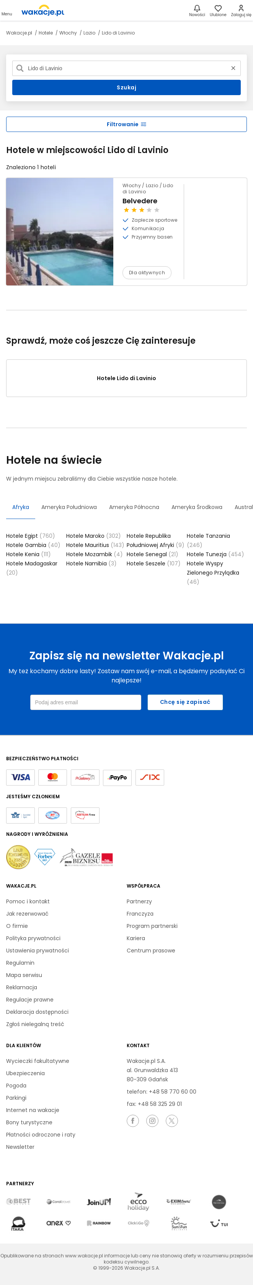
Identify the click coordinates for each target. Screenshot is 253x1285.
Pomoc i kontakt (28, 901)
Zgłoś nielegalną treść (35, 1024)
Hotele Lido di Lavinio (126, 378)
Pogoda (16, 1085)
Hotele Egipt (30, 536)
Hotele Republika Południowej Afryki (155, 540)
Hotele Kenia (28, 554)
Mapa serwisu (24, 975)
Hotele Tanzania (208, 540)
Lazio (89, 33)
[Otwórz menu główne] (6, 10)
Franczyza (140, 914)
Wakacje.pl (19, 33)
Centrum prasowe (151, 950)
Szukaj (126, 87)
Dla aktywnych (147, 272)
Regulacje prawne (30, 999)
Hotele (46, 33)
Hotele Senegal (152, 554)
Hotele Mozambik (94, 554)
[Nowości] (197, 10)
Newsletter (20, 1147)
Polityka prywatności (33, 938)
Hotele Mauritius (95, 545)
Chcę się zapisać (185, 702)
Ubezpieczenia (25, 1073)
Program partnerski (152, 926)
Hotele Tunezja (215, 554)
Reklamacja (21, 987)
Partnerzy (139, 901)
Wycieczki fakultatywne (37, 1061)
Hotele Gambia (33, 545)
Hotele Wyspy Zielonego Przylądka (213, 573)
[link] (42, 10)
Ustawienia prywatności (37, 950)
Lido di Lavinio (118, 33)
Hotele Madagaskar (31, 568)
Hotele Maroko (93, 536)
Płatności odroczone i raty (40, 1134)
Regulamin (20, 963)
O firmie (17, 926)
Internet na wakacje (32, 1110)
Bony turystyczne (29, 1122)
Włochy (68, 33)
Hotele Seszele (154, 563)
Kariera (136, 938)
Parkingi (16, 1098)
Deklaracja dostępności (37, 1012)
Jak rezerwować (27, 914)
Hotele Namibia (91, 563)
